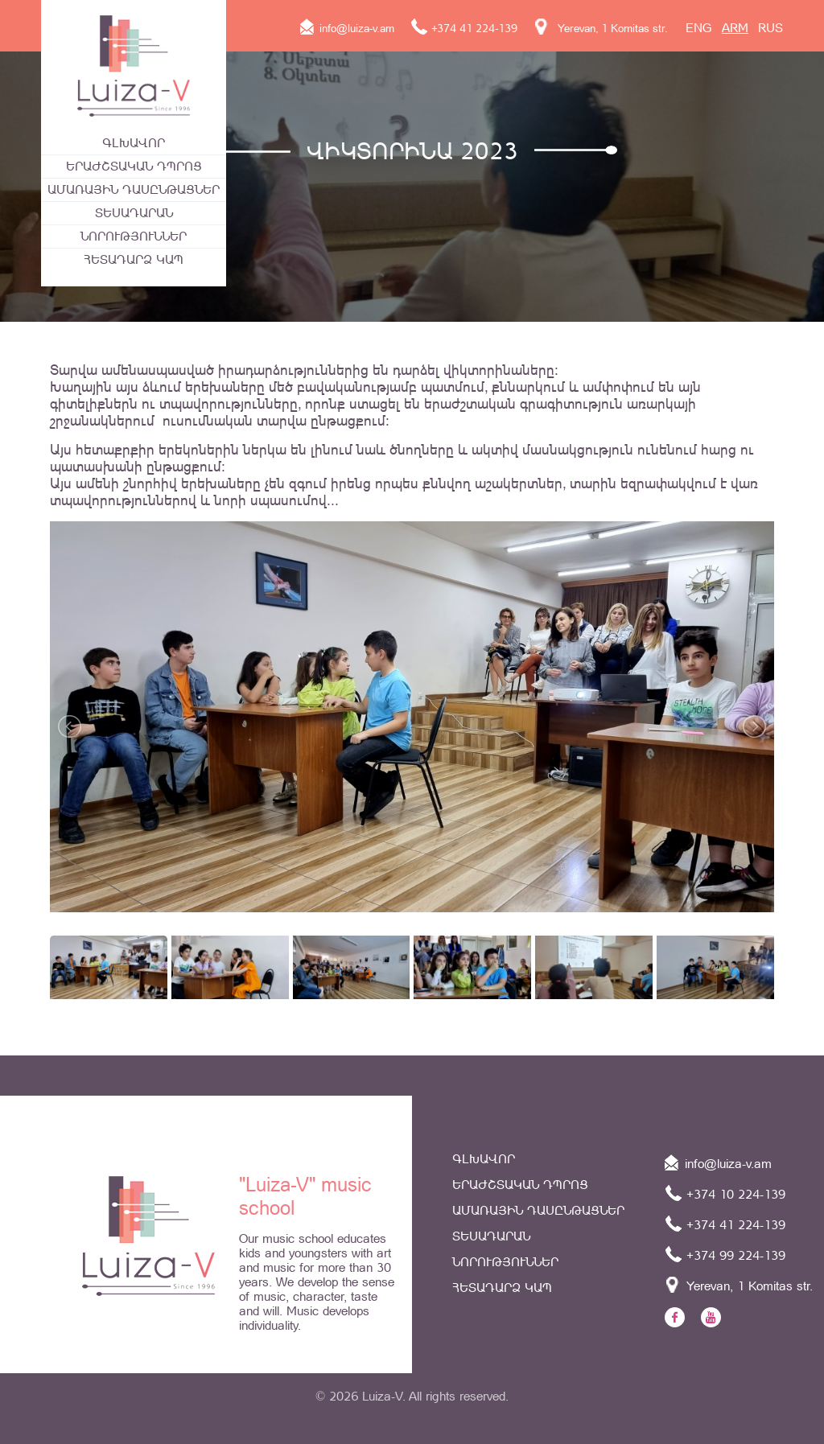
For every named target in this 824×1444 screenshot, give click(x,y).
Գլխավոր (133, 143)
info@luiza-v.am (347, 28)
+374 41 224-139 (463, 28)
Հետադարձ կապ (133, 259)
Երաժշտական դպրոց (134, 166)
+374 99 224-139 (725, 1254)
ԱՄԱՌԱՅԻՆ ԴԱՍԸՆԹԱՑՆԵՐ (133, 189)
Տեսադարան (134, 213)
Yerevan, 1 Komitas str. (601, 28)
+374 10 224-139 (725, 1193)
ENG (699, 28)
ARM (735, 28)
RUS (770, 28)
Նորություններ (133, 236)
